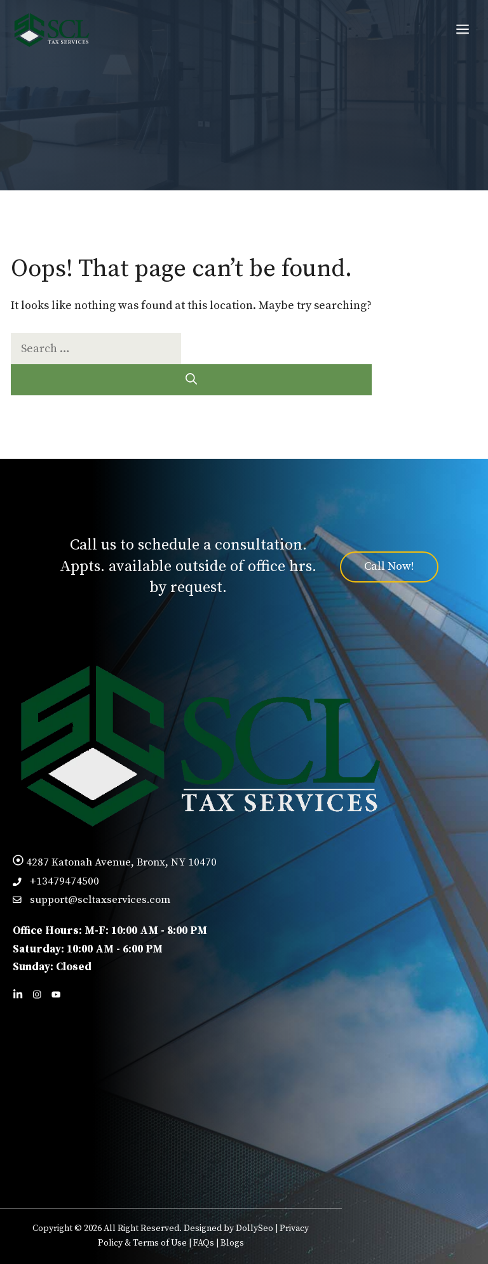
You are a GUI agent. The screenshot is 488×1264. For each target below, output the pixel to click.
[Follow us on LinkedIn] (18, 994)
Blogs (232, 1243)
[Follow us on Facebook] (36, 994)
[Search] (191, 379)
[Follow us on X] (55, 994)
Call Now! (389, 566)
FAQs (203, 1243)
